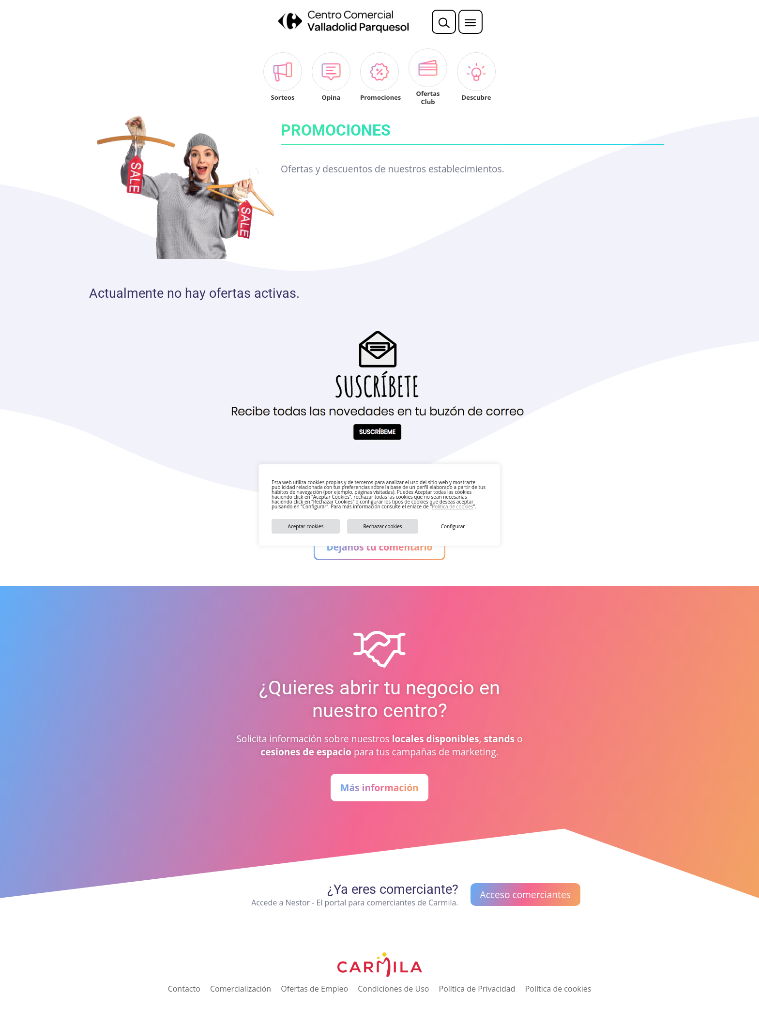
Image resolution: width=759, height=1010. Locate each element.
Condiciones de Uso (393, 988)
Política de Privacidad (477, 988)
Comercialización (240, 988)
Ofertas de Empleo (314, 988)
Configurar (453, 526)
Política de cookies (452, 506)
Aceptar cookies (306, 526)
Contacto (184, 988)
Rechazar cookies (382, 526)
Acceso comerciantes (525, 894)
